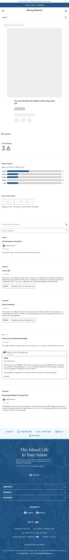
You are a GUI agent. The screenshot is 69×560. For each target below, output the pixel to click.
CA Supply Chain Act (43, 529)
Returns (59, 432)
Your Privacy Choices (26, 537)
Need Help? (8, 487)
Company (7, 492)
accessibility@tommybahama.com (44, 553)
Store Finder (34, 435)
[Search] (65, 17)
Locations (8, 498)
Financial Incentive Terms (37, 466)
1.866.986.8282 (23, 553)
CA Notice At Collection (34, 533)
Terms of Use (19, 463)
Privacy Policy (28, 463)
